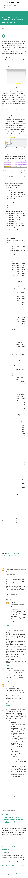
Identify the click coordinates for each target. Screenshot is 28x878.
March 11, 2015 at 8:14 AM (18, 724)
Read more (23, 838)
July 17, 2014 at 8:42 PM (18, 604)
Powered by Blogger (14, 874)
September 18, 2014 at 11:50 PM (15, 630)
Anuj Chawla (9, 569)
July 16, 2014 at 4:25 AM (20, 569)
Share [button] (3, 558)
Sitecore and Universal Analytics (12, 848)
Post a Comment (11, 838)
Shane (7, 685)
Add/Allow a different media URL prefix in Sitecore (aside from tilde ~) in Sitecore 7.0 (13, 818)
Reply (8, 625)
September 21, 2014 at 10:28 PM (15, 670)
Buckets (8, 553)
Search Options (6, 555)
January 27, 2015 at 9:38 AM (18, 685)
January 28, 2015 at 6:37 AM (18, 709)
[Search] (22, 3)
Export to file (15, 553)
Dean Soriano (14, 602)
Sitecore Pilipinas (10, 2)
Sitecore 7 (14, 555)
